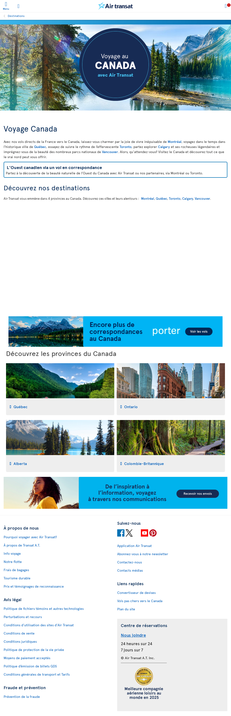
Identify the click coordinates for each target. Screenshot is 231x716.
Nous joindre (133, 635)
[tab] (60, 389)
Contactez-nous (129, 562)
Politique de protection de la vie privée (34, 649)
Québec (40, 146)
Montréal (174, 141)
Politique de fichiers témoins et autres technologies (44, 608)
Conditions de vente (19, 633)
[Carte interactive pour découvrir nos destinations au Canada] (115, 258)
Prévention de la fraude (22, 696)
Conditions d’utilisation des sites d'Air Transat (39, 625)
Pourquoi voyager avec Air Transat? (30, 537)
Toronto (125, 146)
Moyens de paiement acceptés (27, 658)
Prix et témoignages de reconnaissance (34, 586)
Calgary (164, 146)
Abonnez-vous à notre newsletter (142, 554)
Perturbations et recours (23, 616)
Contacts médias (130, 570)
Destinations (16, 16)
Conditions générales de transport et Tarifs (37, 674)
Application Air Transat (134, 545)
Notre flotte (13, 561)
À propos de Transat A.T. (22, 545)
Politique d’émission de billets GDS (30, 666)
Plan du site (126, 609)
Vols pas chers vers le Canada (139, 600)
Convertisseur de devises (136, 592)
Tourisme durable (17, 578)
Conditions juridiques (20, 641)
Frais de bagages (16, 570)
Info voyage (12, 553)
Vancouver (110, 151)
